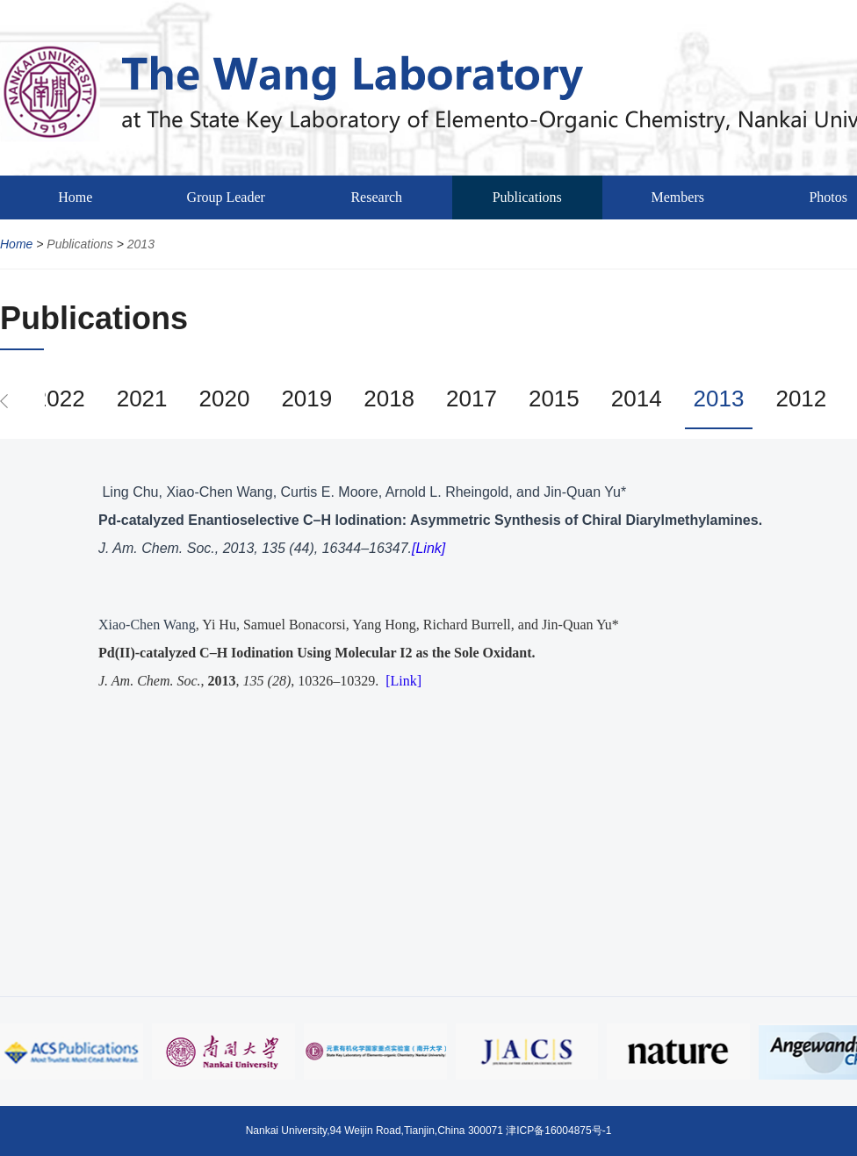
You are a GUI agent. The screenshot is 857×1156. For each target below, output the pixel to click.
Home (75, 197)
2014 (636, 398)
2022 (59, 398)
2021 (142, 398)
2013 (141, 244)
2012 (800, 398)
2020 (224, 398)
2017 (471, 398)
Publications (527, 197)
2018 (389, 398)
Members (678, 197)
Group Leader (226, 197)
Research (376, 197)
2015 (554, 398)
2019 (306, 398)
